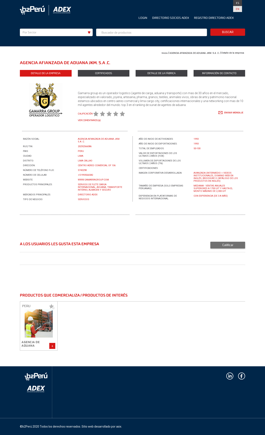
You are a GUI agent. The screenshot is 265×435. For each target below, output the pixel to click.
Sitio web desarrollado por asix (101, 426)
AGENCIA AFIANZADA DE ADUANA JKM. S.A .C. (194, 53)
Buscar (228, 32)
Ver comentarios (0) (89, 120)
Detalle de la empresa (232, 53)
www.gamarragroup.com (93, 179)
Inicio (165, 53)
